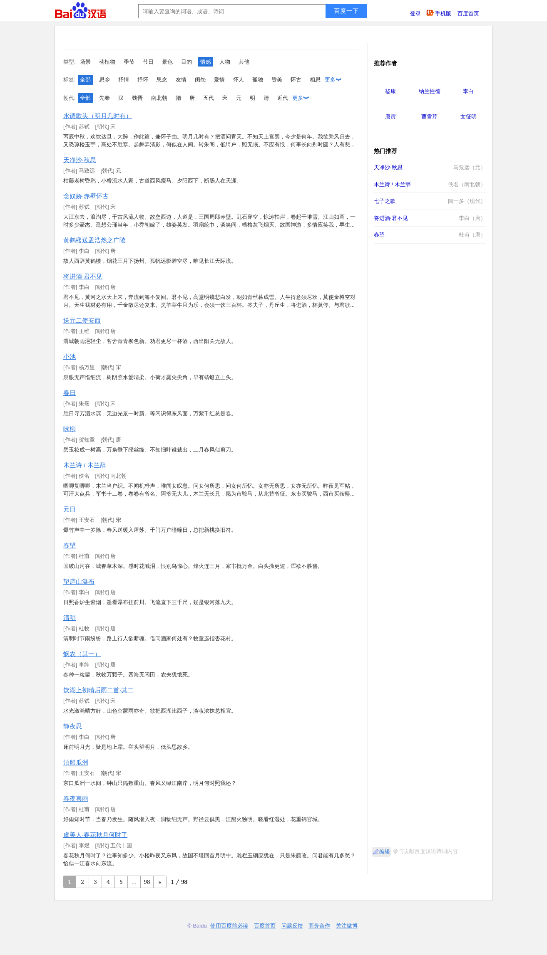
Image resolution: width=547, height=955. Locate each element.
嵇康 (390, 91)
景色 (167, 62)
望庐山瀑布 (78, 581)
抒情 (123, 79)
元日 (69, 509)
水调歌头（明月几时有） (97, 115)
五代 (208, 98)
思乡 (104, 79)
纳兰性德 (429, 91)
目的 (186, 62)
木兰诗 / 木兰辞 (84, 465)
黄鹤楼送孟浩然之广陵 (94, 240)
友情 (181, 79)
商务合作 (319, 926)
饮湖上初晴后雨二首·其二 (98, 689)
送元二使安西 (82, 320)
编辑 (384, 852)
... (134, 881)
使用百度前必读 (229, 926)
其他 (244, 62)
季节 (129, 62)
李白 (468, 91)
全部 (85, 79)
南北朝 (159, 98)
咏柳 (69, 428)
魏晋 (137, 98)
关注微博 (347, 926)
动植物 (107, 62)
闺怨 (200, 79)
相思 (315, 79)
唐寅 (390, 117)
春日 (69, 392)
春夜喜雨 (75, 798)
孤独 (257, 79)
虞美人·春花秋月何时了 (95, 834)
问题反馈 (292, 926)
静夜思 (72, 726)
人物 (224, 62)
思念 (162, 79)
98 (147, 881)
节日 (148, 62)
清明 (69, 617)
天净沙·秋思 (79, 159)
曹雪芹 (429, 117)
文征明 (468, 117)
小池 (69, 356)
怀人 (238, 79)
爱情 (219, 79)
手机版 (443, 13)
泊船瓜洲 (75, 762)
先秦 (104, 98)
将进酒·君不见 (82, 276)
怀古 (296, 79)
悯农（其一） (82, 653)
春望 (69, 545)
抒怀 (142, 79)
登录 (415, 13)
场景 (85, 62)
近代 (282, 98)
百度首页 (468, 13)
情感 (205, 62)
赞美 (276, 79)
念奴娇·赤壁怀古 (86, 196)
